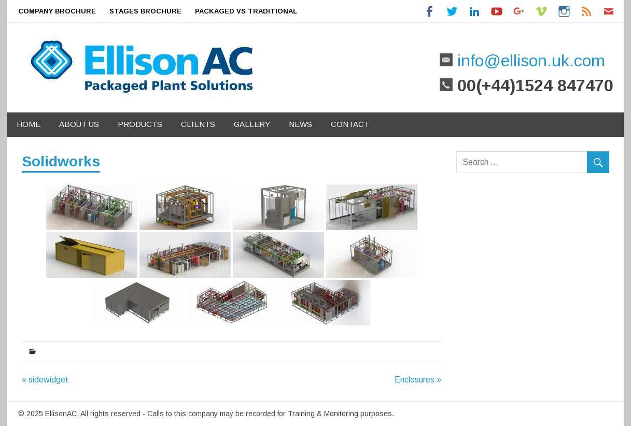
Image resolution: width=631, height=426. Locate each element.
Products (140, 124)
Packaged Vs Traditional (246, 11)
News (300, 124)
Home (28, 124)
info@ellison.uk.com (529, 60)
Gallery (252, 124)
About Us (79, 124)
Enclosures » (418, 379)
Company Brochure (57, 11)
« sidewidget (45, 379)
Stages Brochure (145, 11)
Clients (198, 124)
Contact (350, 124)
